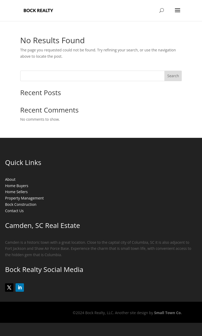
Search (173, 75)
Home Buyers (16, 185)
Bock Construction (20, 204)
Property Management (24, 198)
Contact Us (14, 210)
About (10, 179)
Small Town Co (167, 312)
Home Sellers (16, 191)
